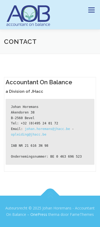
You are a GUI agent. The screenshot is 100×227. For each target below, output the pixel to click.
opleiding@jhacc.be (28, 134)
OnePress (38, 214)
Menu (91, 10)
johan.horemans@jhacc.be (47, 129)
